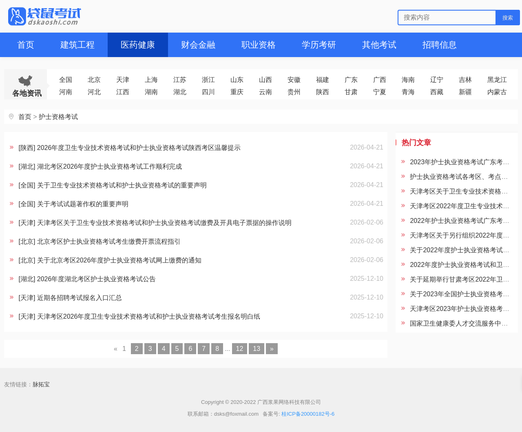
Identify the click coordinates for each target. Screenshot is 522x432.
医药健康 (138, 44)
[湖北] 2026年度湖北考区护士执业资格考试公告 (87, 279)
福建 (322, 79)
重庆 (236, 91)
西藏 (436, 91)
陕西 (322, 91)
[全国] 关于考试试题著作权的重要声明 (73, 204)
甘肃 (351, 91)
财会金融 (198, 44)
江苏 (179, 79)
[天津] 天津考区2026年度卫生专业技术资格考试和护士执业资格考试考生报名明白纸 (139, 316)
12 (239, 348)
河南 (65, 91)
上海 (151, 79)
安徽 (294, 79)
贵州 (294, 91)
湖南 (151, 91)
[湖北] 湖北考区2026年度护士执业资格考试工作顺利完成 (100, 166)
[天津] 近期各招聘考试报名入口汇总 (70, 297)
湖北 (179, 91)
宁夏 (379, 91)
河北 (94, 91)
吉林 (465, 79)
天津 (122, 79)
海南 (408, 79)
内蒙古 (497, 91)
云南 (265, 91)
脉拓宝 (41, 384)
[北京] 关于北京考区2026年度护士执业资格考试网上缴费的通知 (109, 260)
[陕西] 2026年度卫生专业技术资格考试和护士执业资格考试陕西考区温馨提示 (129, 147)
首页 (25, 44)
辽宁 (436, 79)
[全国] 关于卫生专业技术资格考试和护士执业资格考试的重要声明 (112, 185)
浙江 (208, 79)
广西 (379, 79)
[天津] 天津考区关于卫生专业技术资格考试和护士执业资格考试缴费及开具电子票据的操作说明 (154, 222)
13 (256, 348)
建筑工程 (77, 44)
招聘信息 (439, 44)
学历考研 (319, 44)
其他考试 (379, 44)
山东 (236, 79)
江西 (122, 91)
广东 (351, 79)
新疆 (465, 91)
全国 (65, 79)
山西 (265, 79)
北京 (94, 79)
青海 (408, 91)
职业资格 (258, 44)
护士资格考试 (58, 116)
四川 (208, 91)
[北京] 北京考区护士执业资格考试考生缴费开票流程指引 (99, 241)
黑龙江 (497, 79)
